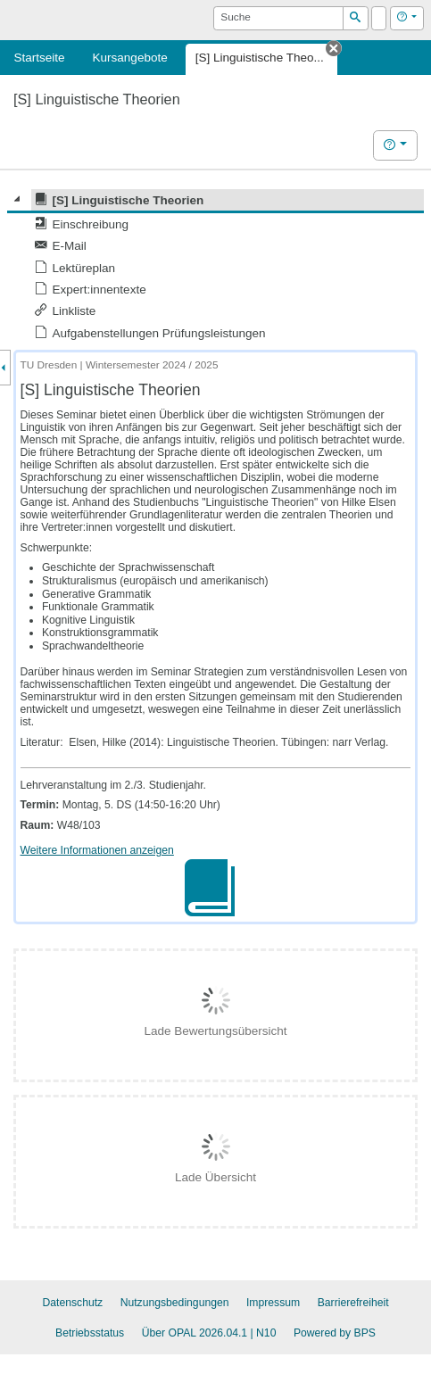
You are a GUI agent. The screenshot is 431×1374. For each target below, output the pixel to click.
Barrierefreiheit (353, 1302)
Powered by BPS (335, 1333)
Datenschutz (72, 1302)
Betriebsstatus (89, 1333)
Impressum (273, 1302)
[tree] (215, 266)
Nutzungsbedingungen (174, 1302)
